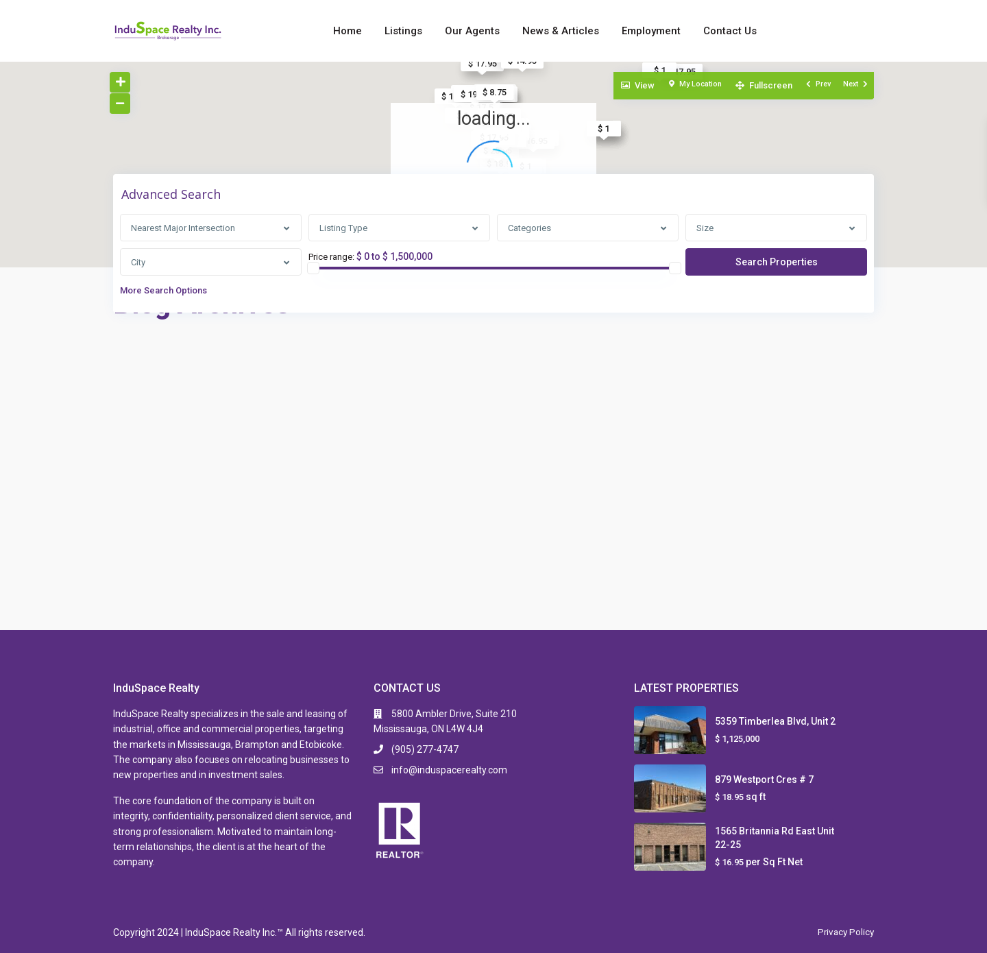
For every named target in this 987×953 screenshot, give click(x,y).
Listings (403, 31)
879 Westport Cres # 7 (764, 779)
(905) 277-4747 (425, 749)
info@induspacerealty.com (449, 769)
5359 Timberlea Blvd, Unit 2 (775, 721)
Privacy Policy (844, 931)
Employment (651, 31)
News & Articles (560, 31)
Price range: (331, 257)
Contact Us (730, 31)
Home (347, 31)
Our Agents (472, 31)
